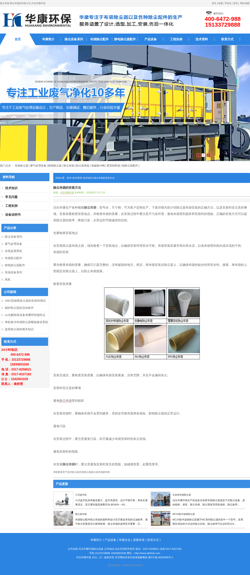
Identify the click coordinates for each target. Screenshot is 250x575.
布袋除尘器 (85, 472)
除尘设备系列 (74, 39)
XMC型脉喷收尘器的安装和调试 (25, 300)
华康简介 (48, 39)
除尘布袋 (68, 165)
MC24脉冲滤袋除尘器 (183, 514)
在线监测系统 (13, 251)
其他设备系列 (13, 272)
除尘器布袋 (97, 472)
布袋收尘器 (21, 165)
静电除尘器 (55, 165)
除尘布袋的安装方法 (104, 178)
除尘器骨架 (82, 165)
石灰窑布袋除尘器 (181, 494)
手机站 (227, 3)
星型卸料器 (113, 165)
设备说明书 (13, 214)
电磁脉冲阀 (98, 165)
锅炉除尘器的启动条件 (19, 307)
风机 (8, 279)
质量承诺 (139, 539)
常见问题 (11, 197)
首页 (214, 3)
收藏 (220, 3)
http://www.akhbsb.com (147, 553)
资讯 (235, 3)
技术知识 (87, 178)
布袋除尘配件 (99, 39)
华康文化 (124, 539)
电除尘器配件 (130, 165)
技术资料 (202, 39)
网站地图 (244, 3)
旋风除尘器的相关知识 (19, 329)
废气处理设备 (38, 165)
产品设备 (150, 39)
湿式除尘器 (73, 472)
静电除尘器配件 (125, 39)
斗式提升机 (81, 494)
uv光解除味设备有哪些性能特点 (25, 315)
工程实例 (176, 39)
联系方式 (227, 39)
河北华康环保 (67, 192)
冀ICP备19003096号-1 (160, 557)
